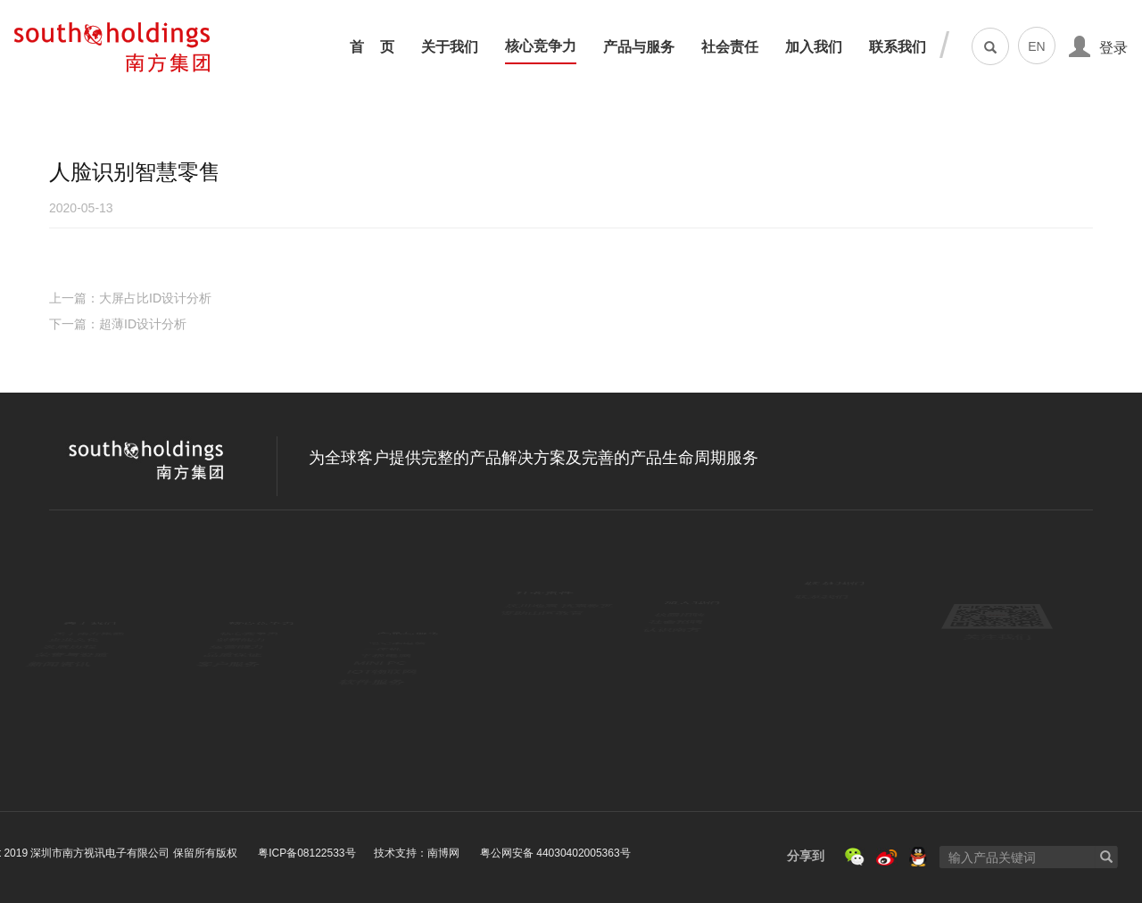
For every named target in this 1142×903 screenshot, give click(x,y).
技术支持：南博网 (205, 853)
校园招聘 (679, 614)
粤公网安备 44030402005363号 (342, 853)
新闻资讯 (74, 712)
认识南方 (680, 664)
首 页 (372, 47)
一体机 (381, 639)
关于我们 (449, 47)
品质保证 (242, 689)
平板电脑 (387, 664)
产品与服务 (638, 47)
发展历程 (74, 664)
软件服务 (387, 737)
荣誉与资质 (81, 689)
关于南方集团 (86, 614)
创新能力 (241, 639)
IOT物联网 (392, 713)
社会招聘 (680, 639)
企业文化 (74, 639)
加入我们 (813, 47)
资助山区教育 (546, 639)
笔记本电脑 (393, 614)
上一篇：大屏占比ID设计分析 (130, 298)
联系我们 (897, 47)
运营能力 (241, 664)
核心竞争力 (540, 46)
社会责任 (729, 47)
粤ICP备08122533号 (93, 853)
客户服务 (241, 712)
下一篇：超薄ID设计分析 (117, 324)
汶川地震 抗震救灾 (560, 614)
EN (1036, 46)
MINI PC (386, 689)
